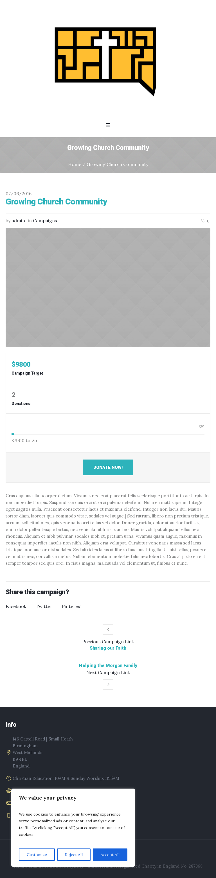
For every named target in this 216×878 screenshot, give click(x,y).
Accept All (110, 854)
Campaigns (45, 220)
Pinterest (72, 606)
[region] (73, 828)
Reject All (74, 854)
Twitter (44, 606)
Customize (37, 854)
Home (74, 164)
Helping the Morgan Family (108, 665)
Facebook (16, 606)
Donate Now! (108, 467)
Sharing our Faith (108, 648)
